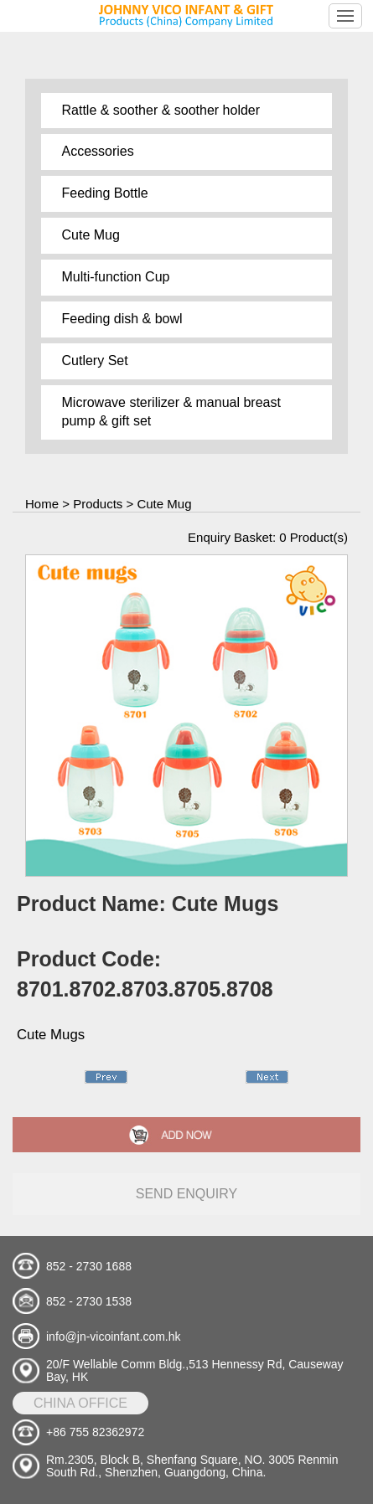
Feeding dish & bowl (122, 319)
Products (97, 504)
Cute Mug (91, 235)
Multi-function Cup (116, 277)
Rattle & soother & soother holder (161, 110)
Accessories (98, 151)
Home (42, 504)
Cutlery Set (95, 360)
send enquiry (187, 1194)
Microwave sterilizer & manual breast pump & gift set (171, 412)
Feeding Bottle (105, 193)
